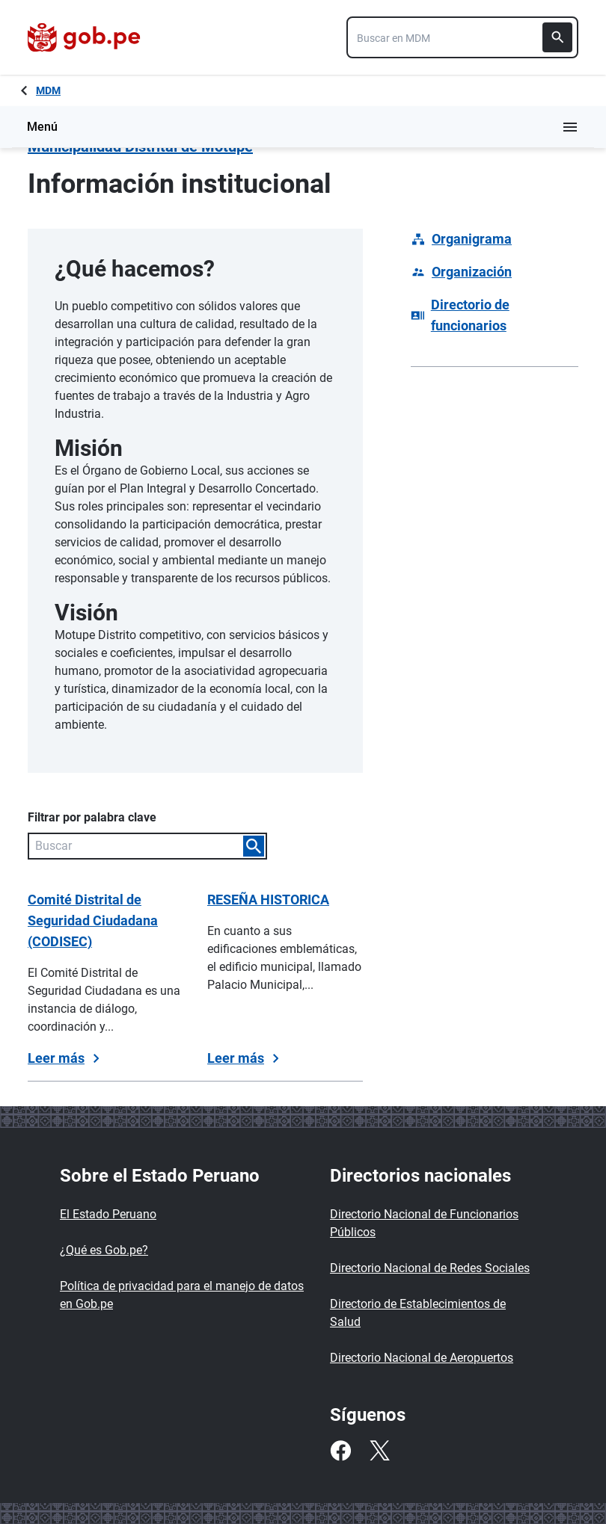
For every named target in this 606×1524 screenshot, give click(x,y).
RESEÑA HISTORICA (268, 899)
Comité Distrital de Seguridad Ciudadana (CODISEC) (93, 920)
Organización (472, 272)
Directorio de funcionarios (470, 315)
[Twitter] (379, 1450)
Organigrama (472, 239)
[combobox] (462, 37)
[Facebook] (340, 1450)
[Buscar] (557, 37)
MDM (48, 90)
